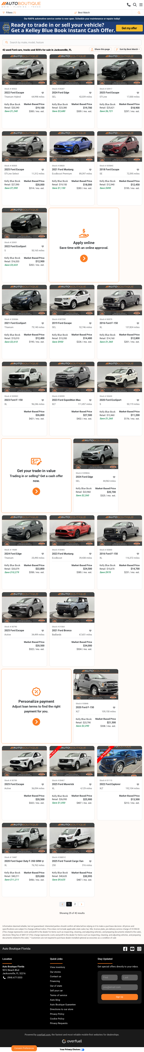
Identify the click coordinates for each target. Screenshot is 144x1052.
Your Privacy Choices (72, 1049)
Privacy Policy (57, 1014)
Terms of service (58, 995)
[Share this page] (100, 49)
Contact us (55, 976)
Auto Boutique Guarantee (63, 1004)
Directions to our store (61, 1009)
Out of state (56, 986)
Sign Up (119, 997)
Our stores (55, 972)
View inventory (57, 967)
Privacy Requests (59, 1023)
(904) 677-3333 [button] (12, 977)
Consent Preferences (24, 1048)
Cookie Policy (57, 1018)
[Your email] (119, 987)
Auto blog (55, 1000)
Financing (55, 981)
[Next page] (81, 904)
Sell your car (56, 990)
